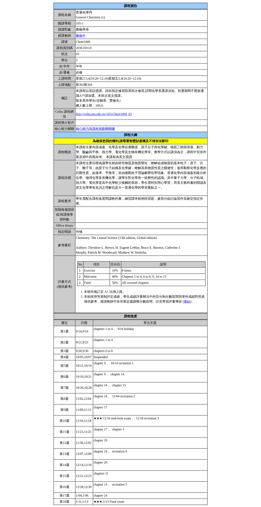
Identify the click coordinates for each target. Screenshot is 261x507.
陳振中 (81, 35)
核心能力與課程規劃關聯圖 (95, 128)
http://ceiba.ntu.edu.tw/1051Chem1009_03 (104, 114)
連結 (187, 301)
